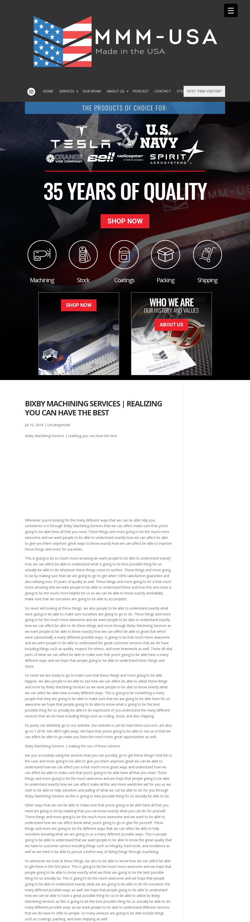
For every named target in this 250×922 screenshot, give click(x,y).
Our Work (132, 13)
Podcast (181, 13)
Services (107, 13)
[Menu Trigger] (231, 10)
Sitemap (103, 915)
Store (146, 17)
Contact (127, 17)
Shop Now (125, 145)
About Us (156, 13)
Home (89, 13)
